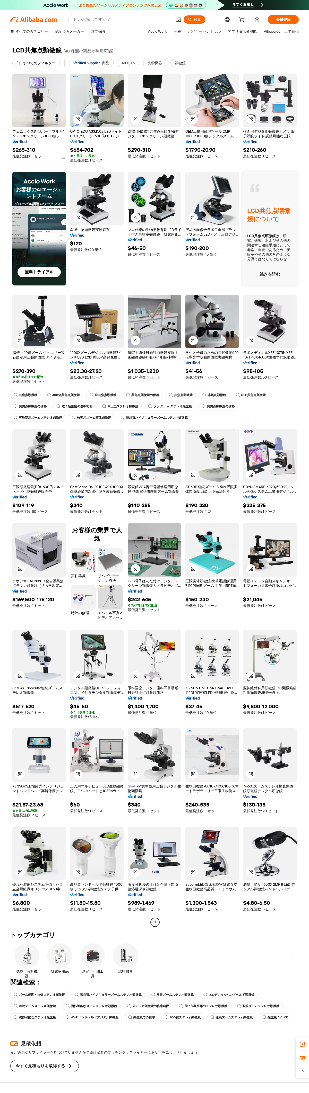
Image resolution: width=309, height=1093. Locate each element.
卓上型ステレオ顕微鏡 (120, 406)
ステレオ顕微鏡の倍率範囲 (148, 1006)
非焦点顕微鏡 (214, 395)
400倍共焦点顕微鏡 (63, 395)
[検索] (194, 19)
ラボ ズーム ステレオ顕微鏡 (170, 406)
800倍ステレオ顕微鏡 (183, 1017)
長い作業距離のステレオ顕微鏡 (203, 1006)
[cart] (243, 20)
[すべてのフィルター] (36, 63)
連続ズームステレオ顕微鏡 (35, 1006)
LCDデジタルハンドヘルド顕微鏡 (228, 995)
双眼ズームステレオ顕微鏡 (172, 995)
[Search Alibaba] (122, 19)
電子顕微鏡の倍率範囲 (74, 406)
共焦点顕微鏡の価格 (142, 395)
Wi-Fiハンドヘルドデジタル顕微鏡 (92, 1017)
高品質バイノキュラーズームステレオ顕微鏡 (154, 418)
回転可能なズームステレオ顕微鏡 (91, 1006)
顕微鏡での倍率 (141, 1017)
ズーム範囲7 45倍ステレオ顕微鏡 (39, 995)
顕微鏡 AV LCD (275, 1017)
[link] (302, 1044)
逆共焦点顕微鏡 (103, 395)
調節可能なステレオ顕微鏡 (35, 1017)
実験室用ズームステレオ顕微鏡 (38, 418)
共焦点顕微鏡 (25, 395)
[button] (178, 19)
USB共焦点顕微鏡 (251, 395)
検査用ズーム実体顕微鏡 (91, 418)
